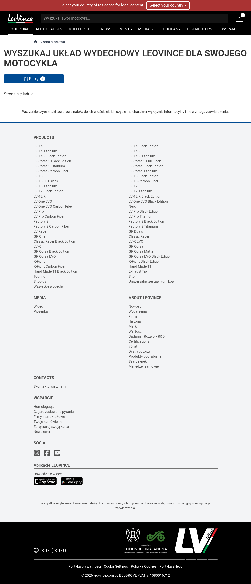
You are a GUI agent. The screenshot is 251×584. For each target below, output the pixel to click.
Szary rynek (138, 361)
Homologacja (44, 407)
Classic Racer (139, 236)
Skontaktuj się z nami (50, 386)
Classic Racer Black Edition (54, 241)
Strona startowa (49, 42)
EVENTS (125, 29)
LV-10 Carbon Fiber (143, 181)
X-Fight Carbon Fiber (50, 266)
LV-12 (133, 186)
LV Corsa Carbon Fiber (51, 171)
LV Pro (39, 211)
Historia (135, 321)
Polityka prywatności (84, 566)
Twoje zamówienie (48, 422)
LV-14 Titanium (45, 151)
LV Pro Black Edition (144, 211)
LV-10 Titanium (45, 186)
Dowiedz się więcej (48, 474)
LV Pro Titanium (141, 216)
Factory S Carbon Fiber (51, 226)
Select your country (168, 5)
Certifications (139, 341)
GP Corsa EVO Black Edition (150, 256)
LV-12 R (40, 196)
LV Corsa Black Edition (146, 166)
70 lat (133, 346)
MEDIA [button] (145, 29)
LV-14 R (135, 151)
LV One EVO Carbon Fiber (53, 206)
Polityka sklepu (171, 566)
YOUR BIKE (20, 29)
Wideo (38, 306)
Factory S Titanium (143, 226)
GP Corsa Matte (141, 251)
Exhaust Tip (138, 271)
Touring (39, 276)
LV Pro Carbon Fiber (49, 216)
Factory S (41, 221)
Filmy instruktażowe (49, 417)
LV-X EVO (136, 241)
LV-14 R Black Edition (50, 156)
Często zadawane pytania (54, 412)
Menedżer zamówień (145, 366)
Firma (133, 316)
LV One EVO (43, 201)
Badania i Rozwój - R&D (147, 336)
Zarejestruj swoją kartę (51, 427)
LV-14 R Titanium (142, 156)
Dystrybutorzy (140, 351)
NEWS (106, 29)
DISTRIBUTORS (199, 29)
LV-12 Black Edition (48, 191)
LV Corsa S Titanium (49, 166)
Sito (132, 276)
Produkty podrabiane (145, 356)
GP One (39, 236)
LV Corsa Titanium (143, 171)
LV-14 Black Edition (143, 146)
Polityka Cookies (143, 566)
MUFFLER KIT (79, 29)
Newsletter (42, 432)
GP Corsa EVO (45, 256)
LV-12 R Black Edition (145, 196)
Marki (133, 326)
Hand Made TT (140, 266)
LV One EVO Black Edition (148, 201)
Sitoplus (40, 281)
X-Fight (39, 261)
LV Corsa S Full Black (145, 161)
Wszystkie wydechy (49, 286)
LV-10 (38, 176)
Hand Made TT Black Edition (55, 271)
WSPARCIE (231, 29)
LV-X (37, 246)
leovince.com (104, 575)
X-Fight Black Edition (145, 261)
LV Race (40, 231)
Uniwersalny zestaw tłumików (152, 281)
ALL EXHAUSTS (49, 29)
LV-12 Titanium (140, 191)
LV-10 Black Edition (143, 176)
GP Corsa (136, 246)
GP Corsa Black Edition (51, 251)
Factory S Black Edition (146, 221)
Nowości (135, 306)
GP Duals (136, 231)
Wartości (135, 331)
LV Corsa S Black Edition (52, 161)
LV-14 (38, 146)
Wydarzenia (138, 311)
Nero (132, 206)
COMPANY (172, 29)
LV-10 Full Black (46, 181)
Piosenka (41, 311)
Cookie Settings (116, 566)
